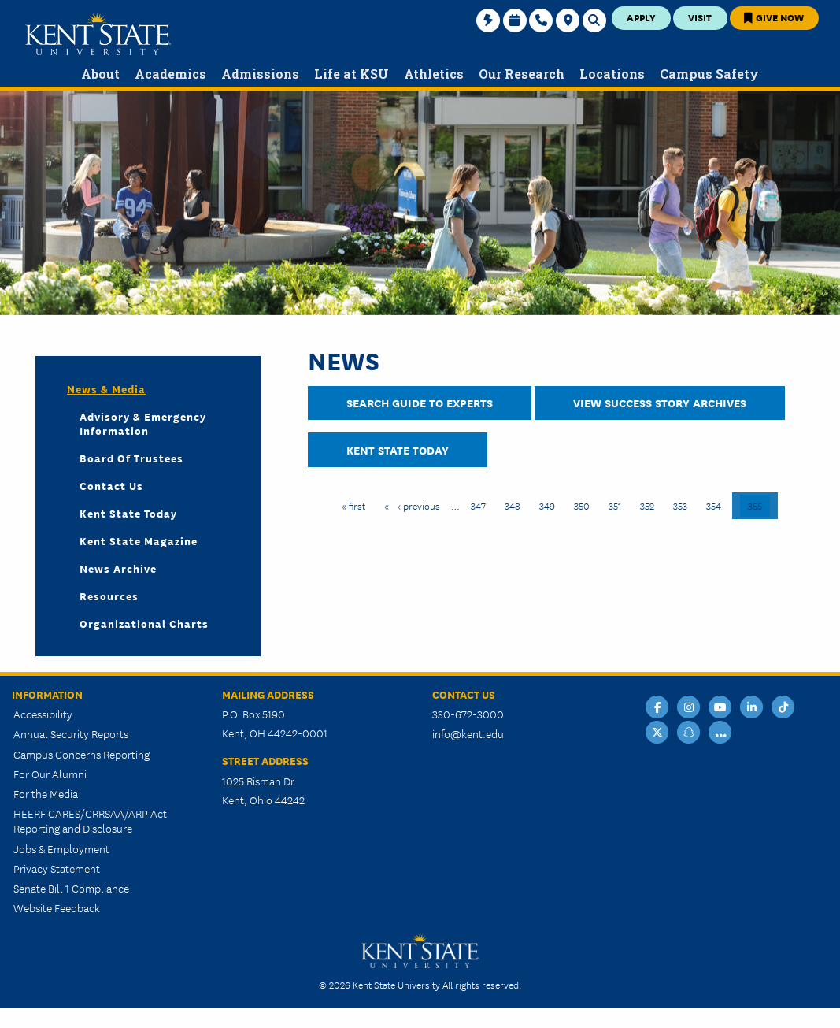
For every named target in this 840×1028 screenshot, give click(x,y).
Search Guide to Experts (419, 402)
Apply (641, 17)
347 (480, 505)
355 (759, 505)
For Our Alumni (50, 773)
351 (618, 505)
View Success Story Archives (659, 402)
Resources (109, 595)
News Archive (118, 568)
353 (683, 505)
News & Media (106, 388)
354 (716, 505)
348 (514, 505)
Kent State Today (397, 449)
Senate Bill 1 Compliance (71, 887)
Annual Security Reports (70, 733)
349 (549, 505)
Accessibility (42, 713)
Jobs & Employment (61, 848)
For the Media (45, 793)
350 (584, 505)
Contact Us (111, 485)
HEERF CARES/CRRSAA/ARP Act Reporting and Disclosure (90, 820)
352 (650, 505)
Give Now (774, 17)
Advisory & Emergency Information (143, 423)
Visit (700, 17)
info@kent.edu (468, 733)
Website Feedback (56, 907)
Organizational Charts (144, 623)
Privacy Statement (56, 868)
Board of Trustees (131, 458)
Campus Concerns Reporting (81, 754)
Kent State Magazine (139, 540)
